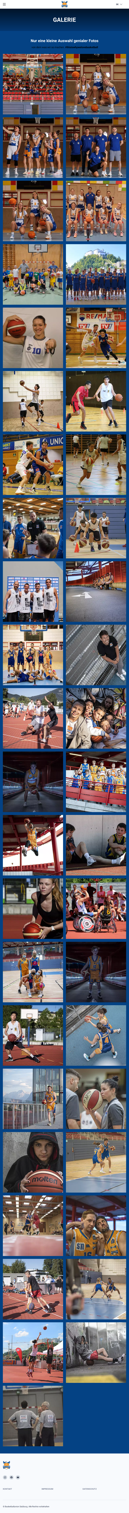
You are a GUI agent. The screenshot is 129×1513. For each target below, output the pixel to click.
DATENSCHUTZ (90, 1489)
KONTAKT (7, 1489)
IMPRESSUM (47, 1489)
